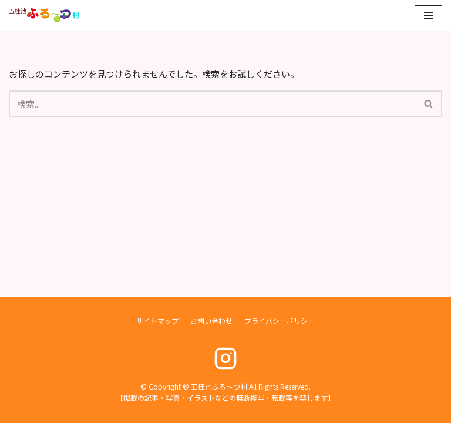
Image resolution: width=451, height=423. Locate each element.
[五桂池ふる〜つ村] (44, 15)
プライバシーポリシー (279, 320)
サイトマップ (157, 320)
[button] (428, 103)
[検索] (212, 103)
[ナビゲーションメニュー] (428, 15)
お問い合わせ (211, 320)
